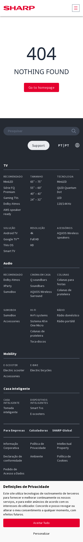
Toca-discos (38, 341)
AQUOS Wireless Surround (41, 294)
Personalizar (41, 533)
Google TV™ (11, 239)
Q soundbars (38, 280)
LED (59, 198)
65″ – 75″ (36, 182)
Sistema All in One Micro (38, 323)
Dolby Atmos (11, 204)
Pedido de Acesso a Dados (13, 471)
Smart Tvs (36, 408)
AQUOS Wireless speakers (68, 235)
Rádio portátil (66, 321)
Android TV (10, 233)
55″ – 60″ (36, 188)
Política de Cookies (64, 458)
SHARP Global (62, 430)
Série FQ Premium (9, 190)
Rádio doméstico (68, 315)
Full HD (34, 239)
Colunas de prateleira (64, 292)
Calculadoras (38, 430)
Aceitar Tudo (41, 523)
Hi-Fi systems (39, 315)
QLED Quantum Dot (66, 190)
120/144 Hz (64, 204)
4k (31, 233)
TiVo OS (8, 245)
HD (32, 245)
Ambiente (36, 456)
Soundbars (37, 286)
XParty (7, 286)
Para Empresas (14, 430)
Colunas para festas (65, 282)
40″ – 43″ (36, 194)
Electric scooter (13, 370)
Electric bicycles (41, 370)
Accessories (11, 321)
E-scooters (37, 414)
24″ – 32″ (36, 199)
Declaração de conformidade (12, 458)
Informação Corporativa (11, 446)
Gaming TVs (11, 198)
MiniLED (8, 182)
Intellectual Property (64, 446)
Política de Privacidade (38, 446)
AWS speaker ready (12, 212)
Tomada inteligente (10, 410)
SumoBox (9, 292)
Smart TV (9, 251)
